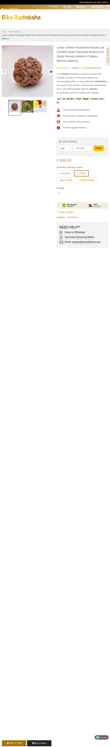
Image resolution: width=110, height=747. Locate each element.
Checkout (97, 7)
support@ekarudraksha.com (86, 240)
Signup (81, 7)
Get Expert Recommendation (79, 235)
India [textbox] (62, 146)
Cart (86, 11)
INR (53, 7)
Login (67, 7)
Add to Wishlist (65, 210)
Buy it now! (39, 743)
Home (4, 30)
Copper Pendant (86, 178)
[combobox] (65, 146)
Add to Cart (14, 743)
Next (51, 70)
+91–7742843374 (12, 9)
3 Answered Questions (91, 66)
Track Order (101, 11)
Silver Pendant (65, 178)
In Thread (81, 171)
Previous (4, 70)
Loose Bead (64, 171)
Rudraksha (15, 30)
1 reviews (74, 66)
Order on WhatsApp (75, 230)
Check (98, 146)
